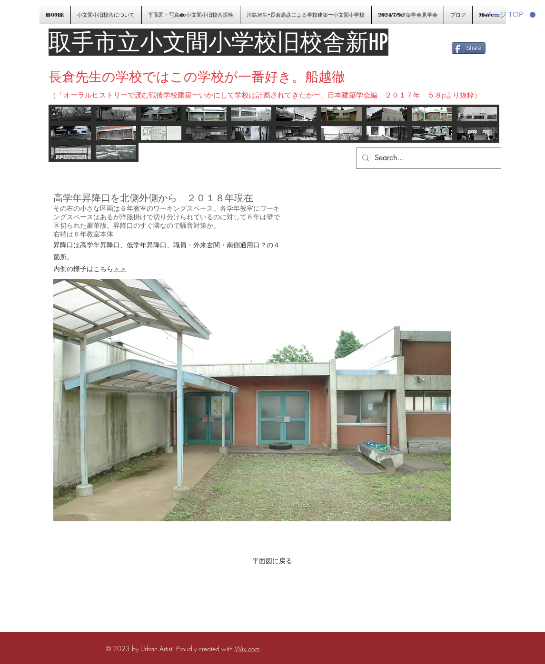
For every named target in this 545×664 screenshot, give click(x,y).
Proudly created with (205, 648)
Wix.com (247, 648)
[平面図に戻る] (272, 560)
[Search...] (428, 158)
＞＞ (120, 268)
